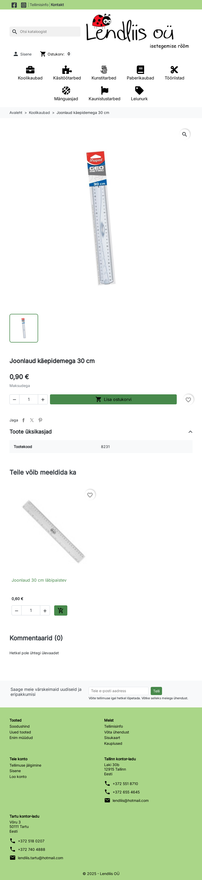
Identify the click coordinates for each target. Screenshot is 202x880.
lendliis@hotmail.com (131, 800)
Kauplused (113, 743)
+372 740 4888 (31, 849)
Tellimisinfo (39, 4)
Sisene (15, 770)
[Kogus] (28, 399)
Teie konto (18, 759)
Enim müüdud (21, 737)
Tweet (32, 420)
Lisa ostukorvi (113, 399)
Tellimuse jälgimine (25, 765)
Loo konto (18, 776)
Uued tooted (20, 732)
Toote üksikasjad (30, 432)
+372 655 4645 (126, 792)
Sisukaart (112, 737)
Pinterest (40, 420)
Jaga (23, 420)
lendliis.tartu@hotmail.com (40, 858)
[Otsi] (44, 32)
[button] (22, 54)
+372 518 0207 (31, 841)
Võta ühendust (116, 732)
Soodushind (19, 726)
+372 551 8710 (125, 783)
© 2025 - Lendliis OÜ (101, 873)
